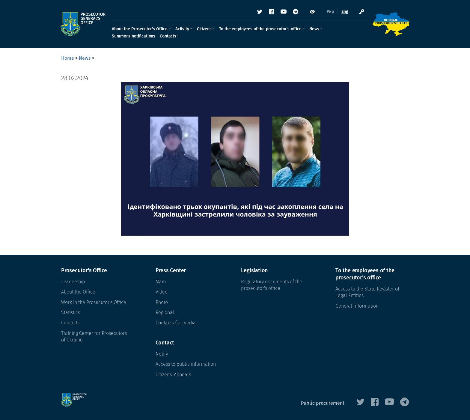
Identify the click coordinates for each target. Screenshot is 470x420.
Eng (344, 11)
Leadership (73, 281)
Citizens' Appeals (173, 374)
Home (67, 58)
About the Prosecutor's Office (140, 28)
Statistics (70, 312)
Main (161, 281)
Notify (162, 354)
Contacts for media (176, 323)
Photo (162, 302)
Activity (183, 28)
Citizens (204, 28)
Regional (165, 312)
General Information (357, 306)
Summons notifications (134, 36)
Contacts (168, 36)
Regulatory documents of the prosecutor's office (271, 285)
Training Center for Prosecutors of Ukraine (94, 336)
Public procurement (322, 403)
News (315, 28)
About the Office (78, 292)
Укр (329, 11)
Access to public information (186, 364)
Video (162, 292)
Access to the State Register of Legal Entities (367, 292)
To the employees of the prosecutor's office (261, 28)
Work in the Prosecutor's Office (93, 302)
